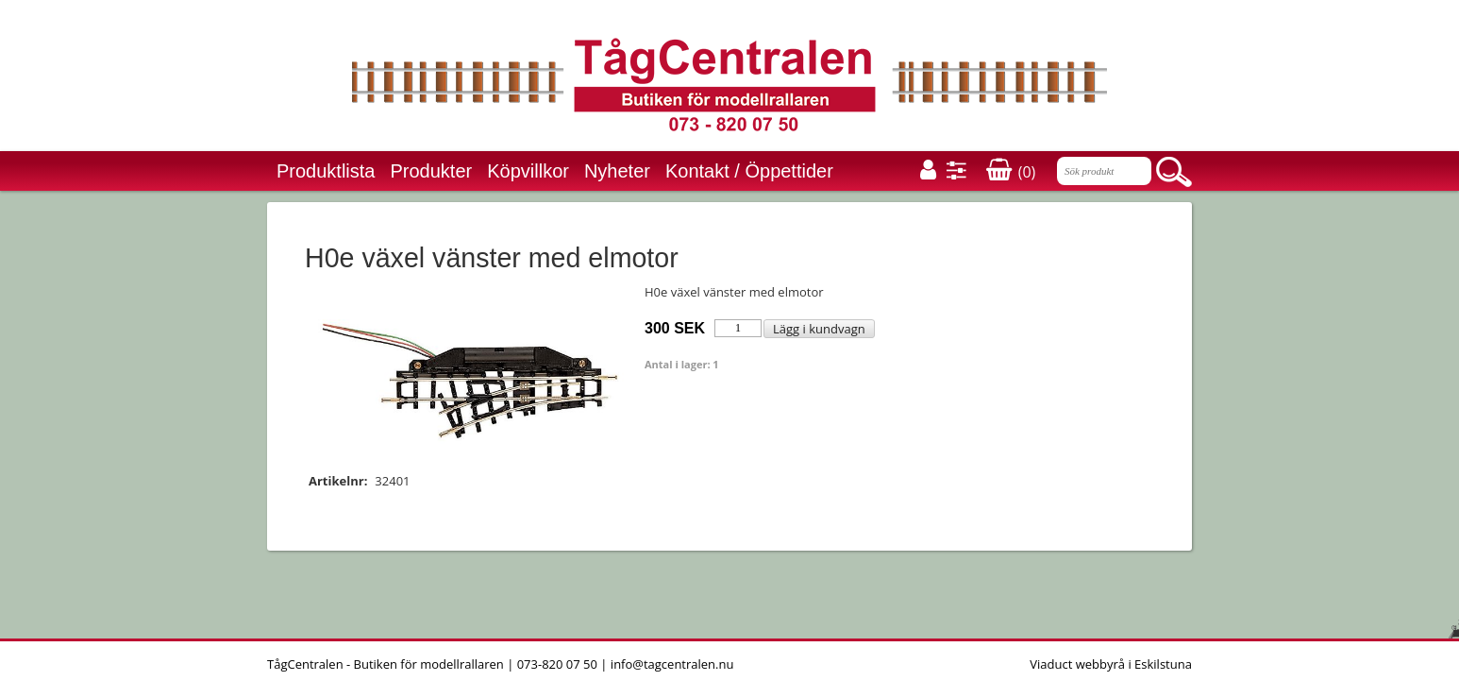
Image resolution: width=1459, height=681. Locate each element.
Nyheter (617, 171)
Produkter (432, 171)
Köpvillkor (528, 171)
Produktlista (326, 171)
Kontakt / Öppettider (749, 171)
